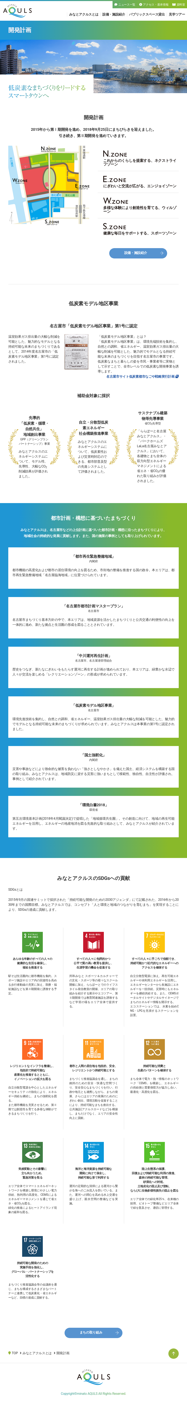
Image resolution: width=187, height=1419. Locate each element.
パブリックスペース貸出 (147, 14)
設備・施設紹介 (113, 14)
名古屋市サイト (140, 376)
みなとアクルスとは (83, 14)
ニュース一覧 (124, 4)
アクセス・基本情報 (154, 4)
